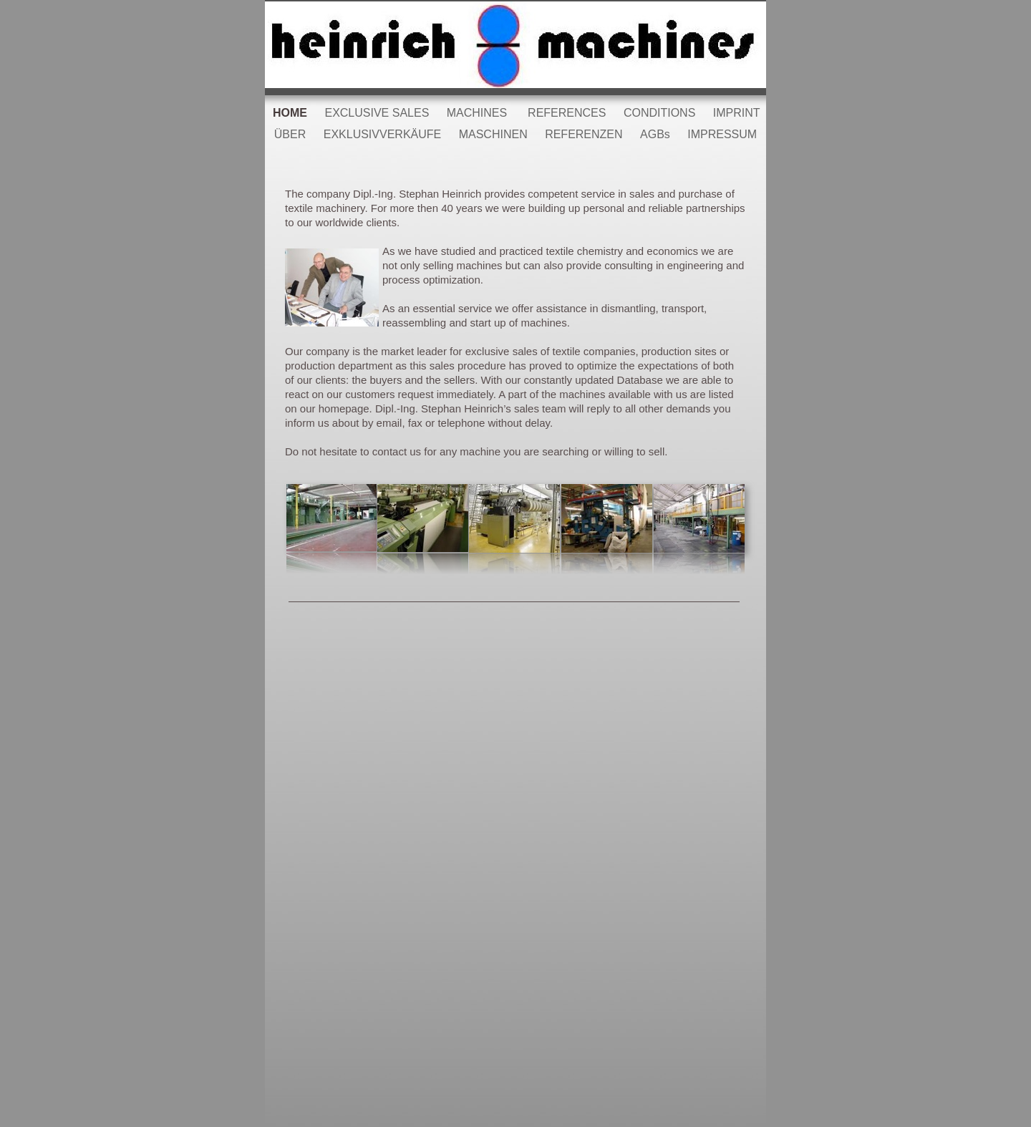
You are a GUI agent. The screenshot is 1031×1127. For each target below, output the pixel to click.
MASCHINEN (495, 134)
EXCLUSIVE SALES (378, 113)
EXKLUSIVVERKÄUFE (384, 134)
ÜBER (291, 134)
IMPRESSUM (722, 134)
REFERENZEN (585, 134)
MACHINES (480, 113)
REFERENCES (568, 113)
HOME (291, 113)
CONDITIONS (661, 113)
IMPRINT (736, 113)
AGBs (656, 134)
